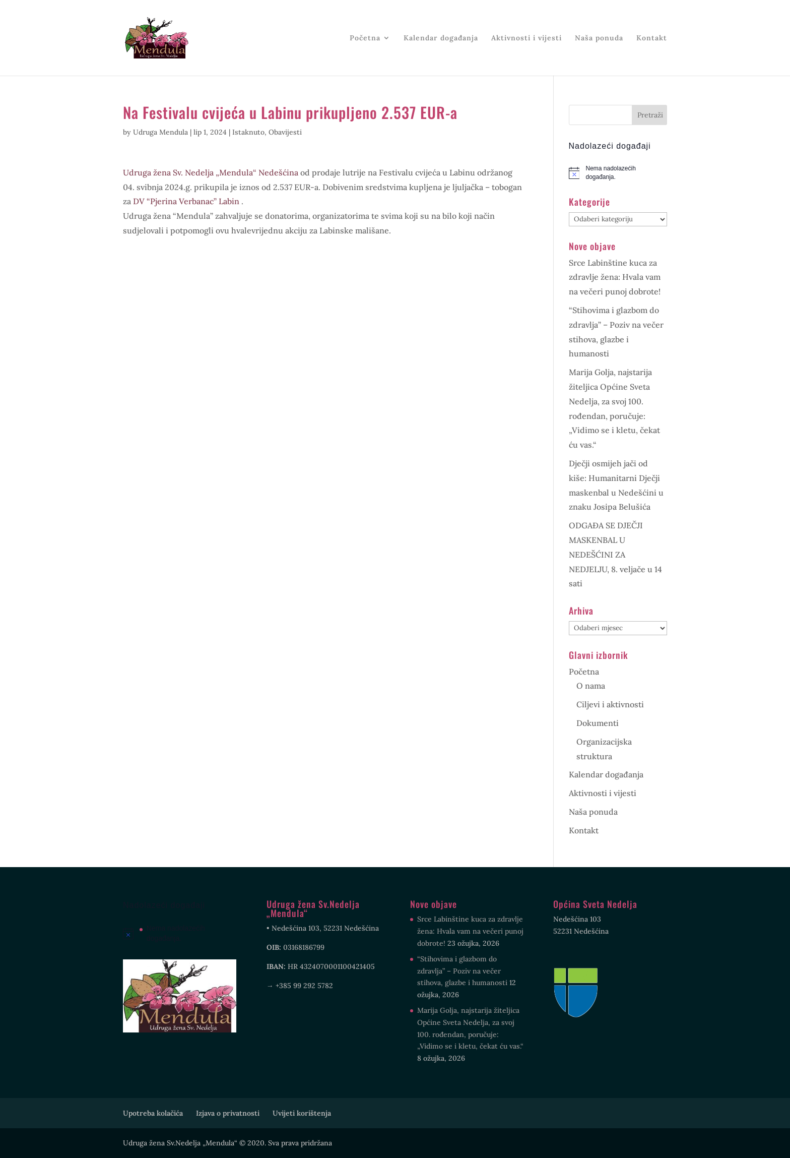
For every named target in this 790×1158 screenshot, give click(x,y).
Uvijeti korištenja (302, 1113)
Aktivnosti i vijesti (526, 38)
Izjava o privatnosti (227, 1113)
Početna (365, 38)
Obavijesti (285, 132)
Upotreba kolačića (153, 1113)
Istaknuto (248, 132)
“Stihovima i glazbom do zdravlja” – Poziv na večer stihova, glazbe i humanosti (462, 971)
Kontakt (651, 38)
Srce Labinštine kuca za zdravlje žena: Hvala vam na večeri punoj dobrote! (615, 277)
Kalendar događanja (441, 38)
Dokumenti (597, 723)
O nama (590, 686)
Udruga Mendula (160, 132)
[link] (210, 172)
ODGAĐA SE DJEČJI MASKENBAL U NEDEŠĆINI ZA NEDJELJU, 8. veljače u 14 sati (615, 554)
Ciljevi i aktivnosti (610, 704)
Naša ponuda (599, 38)
